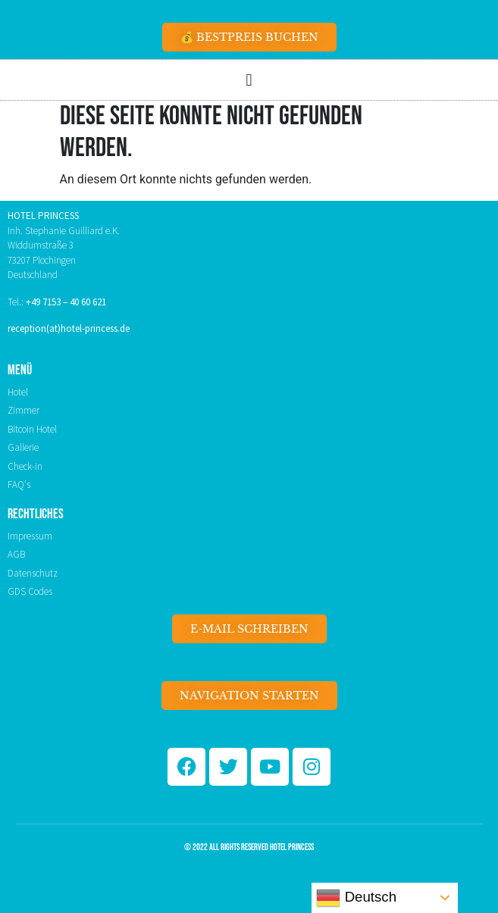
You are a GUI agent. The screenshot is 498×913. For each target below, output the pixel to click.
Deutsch (356, 898)
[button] (249, 79)
